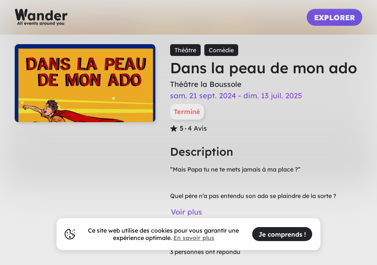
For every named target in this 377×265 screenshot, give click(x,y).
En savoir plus (193, 237)
